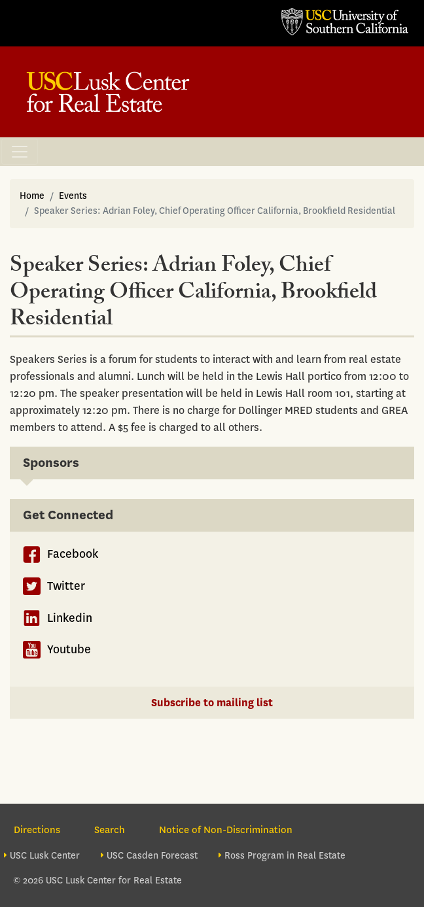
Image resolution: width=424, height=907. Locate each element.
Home (32, 196)
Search (109, 829)
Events (73, 196)
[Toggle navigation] (19, 152)
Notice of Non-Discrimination (225, 829)
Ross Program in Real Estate (284, 855)
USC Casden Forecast (152, 855)
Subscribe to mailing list (212, 703)
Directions (37, 829)
